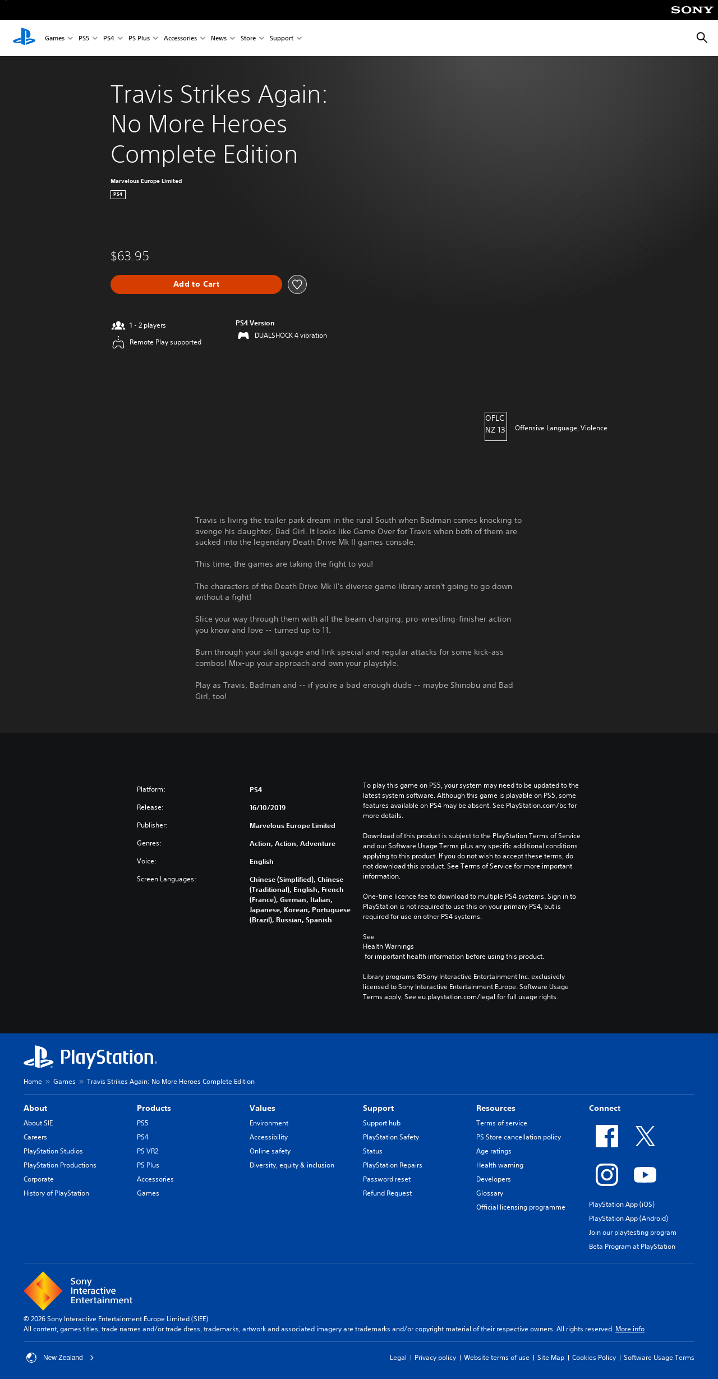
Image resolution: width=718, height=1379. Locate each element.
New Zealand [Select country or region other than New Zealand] (60, 1358)
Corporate (39, 1179)
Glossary (489, 1193)
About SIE (38, 1123)
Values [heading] (262, 1108)
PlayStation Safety (391, 1137)
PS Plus (139, 38)
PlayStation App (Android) (628, 1218)
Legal (398, 1357)
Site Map (550, 1357)
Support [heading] (378, 1108)
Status (373, 1151)
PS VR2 (147, 1151)
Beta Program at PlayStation (632, 1246)
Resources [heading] (496, 1108)
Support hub (382, 1123)
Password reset (387, 1179)
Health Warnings (388, 946)
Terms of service (501, 1123)
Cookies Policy (594, 1357)
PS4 (108, 38)
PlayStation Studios (53, 1151)
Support (281, 38)
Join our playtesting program (632, 1232)
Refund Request (387, 1193)
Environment (269, 1123)
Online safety (270, 1151)
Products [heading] (154, 1108)
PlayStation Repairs (392, 1165)
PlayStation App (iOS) (622, 1204)
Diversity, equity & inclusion (292, 1165)
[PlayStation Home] (24, 38)
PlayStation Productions (60, 1165)
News (219, 38)
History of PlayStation (56, 1193)
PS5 (84, 38)
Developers (493, 1179)
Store (248, 38)
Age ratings (494, 1151)
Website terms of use (497, 1357)
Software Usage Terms (659, 1357)
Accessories (180, 38)
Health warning (499, 1165)
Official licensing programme (520, 1207)
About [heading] (35, 1108)
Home (33, 1081)
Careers (35, 1137)
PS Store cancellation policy (518, 1137)
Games (55, 38)
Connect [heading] (604, 1108)
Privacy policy (435, 1357)
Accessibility (269, 1137)
